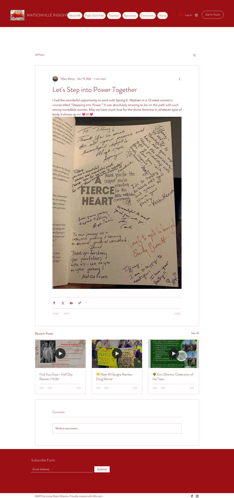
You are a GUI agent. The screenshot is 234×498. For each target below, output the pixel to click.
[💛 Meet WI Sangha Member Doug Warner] (117, 354)
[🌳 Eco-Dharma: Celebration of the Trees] (173, 354)
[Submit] (102, 469)
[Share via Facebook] (54, 303)
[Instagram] (196, 15)
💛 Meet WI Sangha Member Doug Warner (114, 376)
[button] (194, 55)
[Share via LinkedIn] (71, 303)
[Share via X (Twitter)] (62, 303)
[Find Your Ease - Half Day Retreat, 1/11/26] (60, 354)
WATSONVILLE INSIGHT (47, 15)
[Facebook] (192, 496)
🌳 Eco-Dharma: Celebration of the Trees (173, 376)
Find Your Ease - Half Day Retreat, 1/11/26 (56, 376)
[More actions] (179, 79)
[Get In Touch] (213, 15)
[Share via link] (79, 303)
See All (195, 333)
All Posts (39, 54)
